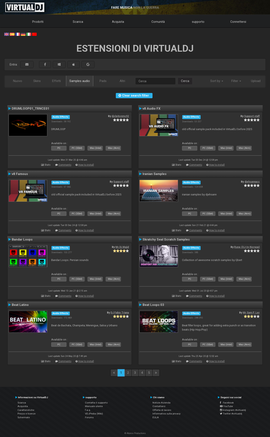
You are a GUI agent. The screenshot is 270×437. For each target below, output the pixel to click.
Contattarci (159, 406)
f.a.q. (88, 410)
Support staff (252, 116)
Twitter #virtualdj (231, 413)
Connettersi (238, 21)
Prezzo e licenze (26, 413)
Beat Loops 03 (153, 305)
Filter (236, 81)
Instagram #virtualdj (233, 410)
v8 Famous (20, 174)
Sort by (216, 81)
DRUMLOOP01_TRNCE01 (30, 108)
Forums (89, 417)
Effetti (56, 81)
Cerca (185, 81)
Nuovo (17, 81)
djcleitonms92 (120, 116)
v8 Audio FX (152, 108)
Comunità (158, 21)
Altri (122, 81)
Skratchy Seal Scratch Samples (166, 239)
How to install (86, 164)
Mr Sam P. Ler (251, 312)
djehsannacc (252, 181)
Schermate (24, 417)
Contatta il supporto (96, 402)
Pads (103, 81)
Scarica (78, 21)
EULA (156, 417)
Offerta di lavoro (162, 410)
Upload (256, 81)
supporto (198, 21)
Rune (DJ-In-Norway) (247, 247)
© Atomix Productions (135, 433)
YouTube (226, 406)
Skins (37, 81)
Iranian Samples (154, 174)
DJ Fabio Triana (120, 312)
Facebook (227, 402)
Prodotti (37, 21)
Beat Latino (20, 305)
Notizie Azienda (161, 402)
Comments (64, 164)
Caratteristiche (26, 410)
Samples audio (79, 81)
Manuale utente (94, 406)
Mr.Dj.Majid (122, 247)
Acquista (118, 21)
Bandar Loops (22, 239)
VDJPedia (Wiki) (94, 413)
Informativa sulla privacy (167, 413)
